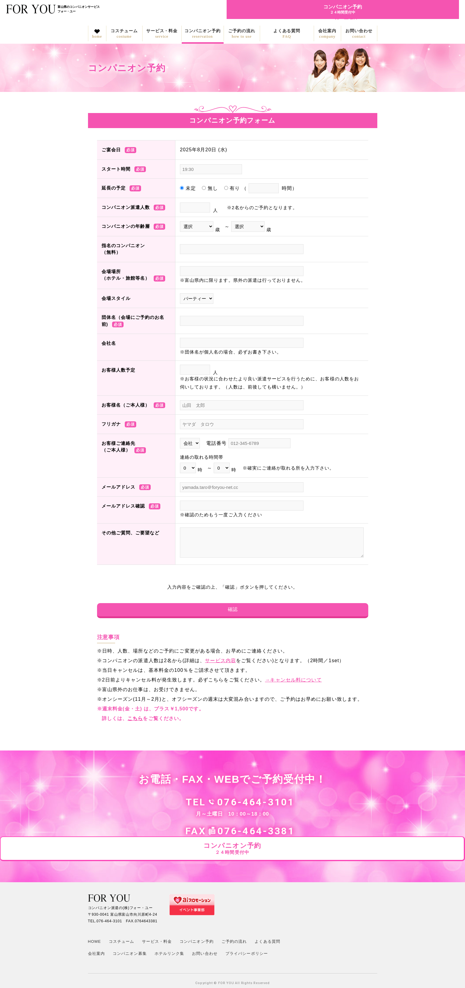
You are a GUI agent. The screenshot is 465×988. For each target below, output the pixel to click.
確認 (232, 611)
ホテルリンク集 (169, 933)
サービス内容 (220, 663)
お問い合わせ (359, 33)
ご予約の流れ (242, 33)
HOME (94, 921)
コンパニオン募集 (130, 933)
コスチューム (124, 33)
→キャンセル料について (293, 682)
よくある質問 (287, 33)
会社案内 (327, 33)
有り (260, 188)
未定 (188, 188)
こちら (135, 721)
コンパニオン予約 (203, 33)
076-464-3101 (204, 805)
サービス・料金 (162, 33)
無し (210, 188)
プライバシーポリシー (246, 933)
